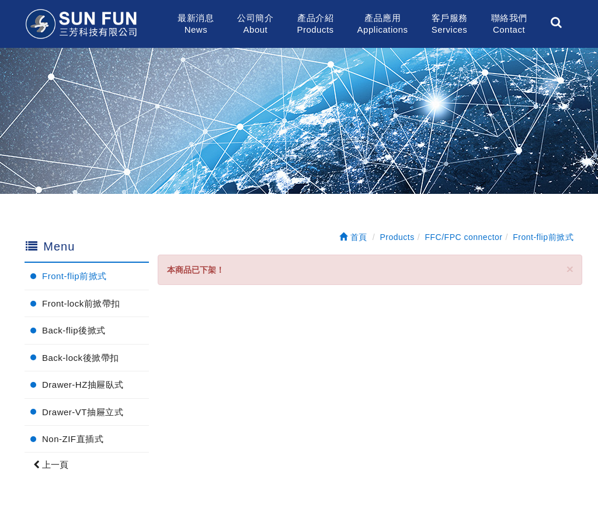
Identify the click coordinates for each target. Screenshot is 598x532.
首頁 (353, 237)
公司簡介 (255, 24)
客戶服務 (450, 24)
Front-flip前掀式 (74, 276)
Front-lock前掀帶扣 (81, 303)
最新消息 (196, 24)
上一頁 (50, 465)
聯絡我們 (509, 24)
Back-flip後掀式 (74, 330)
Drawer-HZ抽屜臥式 (83, 385)
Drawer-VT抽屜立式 (82, 412)
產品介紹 (315, 24)
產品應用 (382, 24)
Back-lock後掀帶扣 (80, 358)
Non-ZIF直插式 (72, 439)
